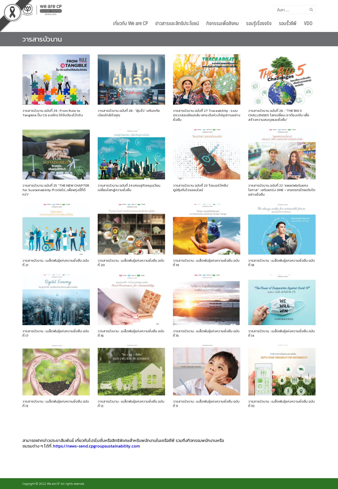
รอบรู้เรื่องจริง (258, 23)
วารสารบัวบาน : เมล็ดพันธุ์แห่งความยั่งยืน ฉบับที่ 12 (131, 403)
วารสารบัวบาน (42, 39)
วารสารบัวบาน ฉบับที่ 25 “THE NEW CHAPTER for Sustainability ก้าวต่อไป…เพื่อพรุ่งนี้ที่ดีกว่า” (55, 190)
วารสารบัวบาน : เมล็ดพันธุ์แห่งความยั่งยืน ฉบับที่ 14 (281, 333)
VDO (308, 23)
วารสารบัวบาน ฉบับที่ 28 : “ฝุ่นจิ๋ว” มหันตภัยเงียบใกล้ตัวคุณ (129, 113)
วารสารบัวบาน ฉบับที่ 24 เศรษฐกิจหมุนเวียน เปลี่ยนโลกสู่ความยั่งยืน (129, 187)
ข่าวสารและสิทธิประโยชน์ (177, 23)
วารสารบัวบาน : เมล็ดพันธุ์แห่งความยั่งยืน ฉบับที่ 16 (131, 333)
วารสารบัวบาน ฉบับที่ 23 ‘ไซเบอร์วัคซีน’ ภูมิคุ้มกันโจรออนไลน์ (201, 187)
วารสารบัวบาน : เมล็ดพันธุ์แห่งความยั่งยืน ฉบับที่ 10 (281, 403)
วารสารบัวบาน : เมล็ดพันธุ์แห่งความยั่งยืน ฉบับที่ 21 (55, 262)
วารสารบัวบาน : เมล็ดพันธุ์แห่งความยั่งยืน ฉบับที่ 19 (206, 262)
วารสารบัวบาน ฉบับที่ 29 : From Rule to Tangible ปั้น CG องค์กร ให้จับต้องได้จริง (52, 113)
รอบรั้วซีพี (288, 23)
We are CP (53, 483)
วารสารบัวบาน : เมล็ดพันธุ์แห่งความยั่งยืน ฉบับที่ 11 (206, 403)
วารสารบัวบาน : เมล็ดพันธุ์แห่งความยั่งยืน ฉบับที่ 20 (131, 262)
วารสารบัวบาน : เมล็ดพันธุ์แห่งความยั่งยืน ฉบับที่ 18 (281, 262)
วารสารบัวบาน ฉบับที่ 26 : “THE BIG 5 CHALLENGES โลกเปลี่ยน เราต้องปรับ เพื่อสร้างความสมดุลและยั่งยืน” (278, 115)
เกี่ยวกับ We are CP (130, 23)
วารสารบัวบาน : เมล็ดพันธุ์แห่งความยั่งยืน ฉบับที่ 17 (55, 333)
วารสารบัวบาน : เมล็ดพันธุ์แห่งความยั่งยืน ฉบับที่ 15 (206, 333)
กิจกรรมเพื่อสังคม (222, 23)
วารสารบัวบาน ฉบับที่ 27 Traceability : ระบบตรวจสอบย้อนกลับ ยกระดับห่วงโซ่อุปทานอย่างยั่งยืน (206, 115)
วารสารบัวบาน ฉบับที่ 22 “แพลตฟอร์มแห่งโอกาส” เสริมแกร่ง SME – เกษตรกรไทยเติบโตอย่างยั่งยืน (281, 190)
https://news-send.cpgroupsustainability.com (96, 446)
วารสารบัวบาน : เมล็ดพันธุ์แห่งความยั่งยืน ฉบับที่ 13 (55, 403)
